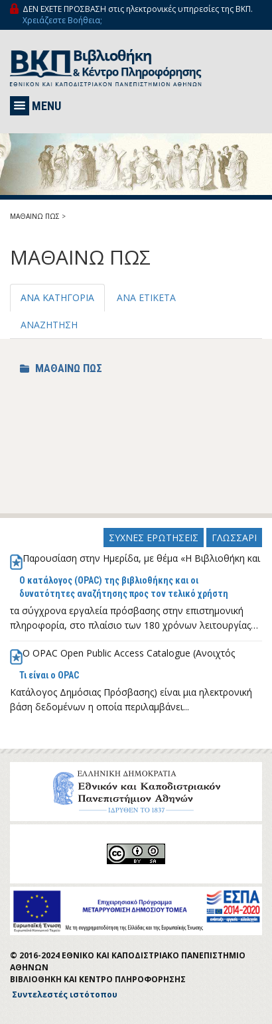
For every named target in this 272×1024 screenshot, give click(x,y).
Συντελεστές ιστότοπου (64, 994)
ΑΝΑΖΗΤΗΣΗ (49, 324)
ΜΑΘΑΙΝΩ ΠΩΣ (35, 216)
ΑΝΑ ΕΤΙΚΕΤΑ (146, 297)
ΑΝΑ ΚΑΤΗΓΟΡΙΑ (57, 297)
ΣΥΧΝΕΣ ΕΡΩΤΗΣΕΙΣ (153, 537)
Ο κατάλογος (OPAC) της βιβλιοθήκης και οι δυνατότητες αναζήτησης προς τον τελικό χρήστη (123, 587)
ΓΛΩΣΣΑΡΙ (234, 537)
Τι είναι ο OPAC (49, 675)
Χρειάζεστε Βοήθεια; (62, 20)
